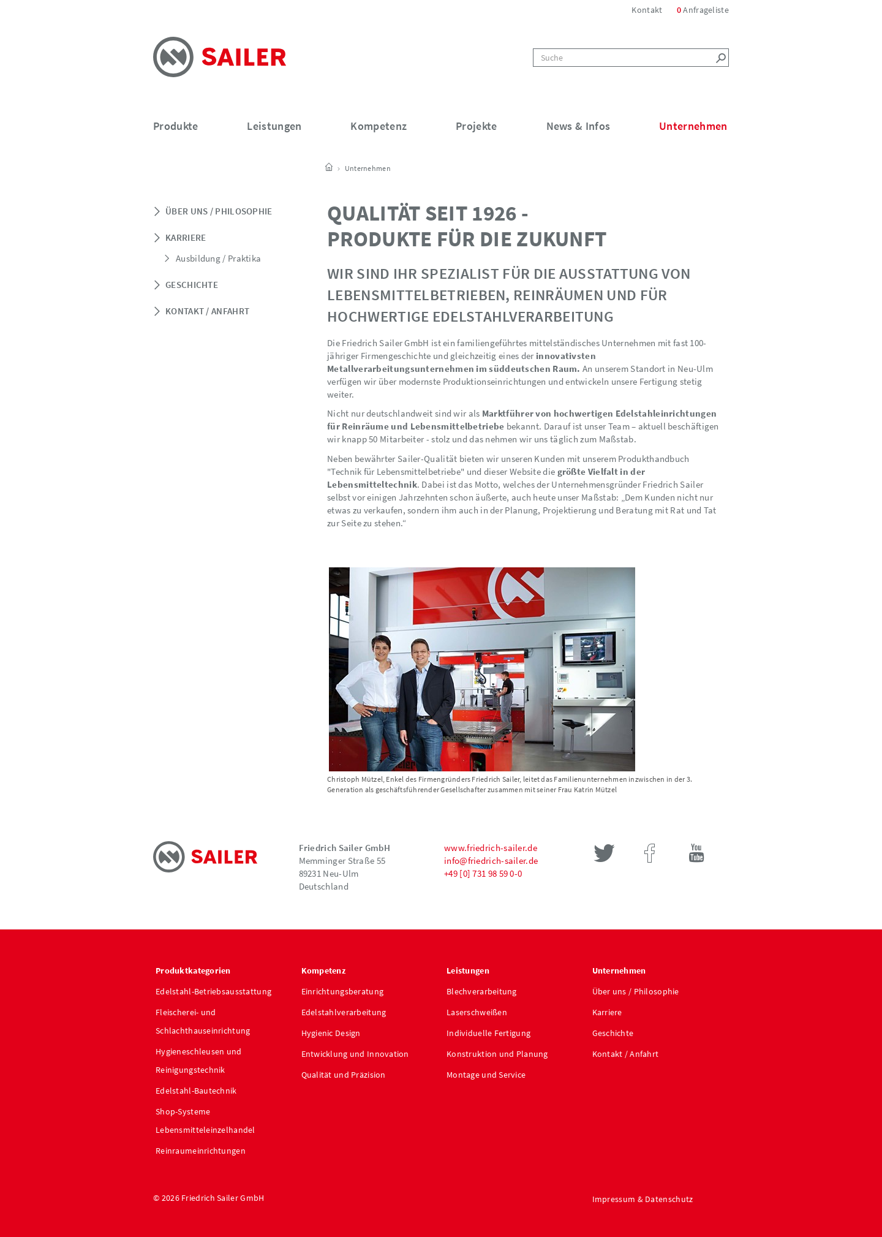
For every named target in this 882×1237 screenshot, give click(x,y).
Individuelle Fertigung (488, 1032)
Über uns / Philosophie (219, 211)
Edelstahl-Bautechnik (196, 1090)
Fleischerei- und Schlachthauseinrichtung (203, 1021)
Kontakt (647, 9)
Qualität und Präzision (343, 1074)
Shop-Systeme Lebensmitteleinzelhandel (205, 1120)
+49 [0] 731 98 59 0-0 (483, 873)
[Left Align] (719, 57)
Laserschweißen (477, 1012)
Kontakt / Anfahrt (207, 311)
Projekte (476, 126)
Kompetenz (378, 126)
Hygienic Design (331, 1032)
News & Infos (578, 126)
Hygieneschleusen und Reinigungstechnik (199, 1060)
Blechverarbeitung (482, 991)
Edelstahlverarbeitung (343, 1012)
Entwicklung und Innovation (355, 1053)
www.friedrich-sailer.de (490, 847)
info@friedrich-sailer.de (491, 860)
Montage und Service (486, 1074)
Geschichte (191, 284)
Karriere (185, 237)
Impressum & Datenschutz (642, 1199)
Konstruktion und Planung (497, 1053)
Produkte (175, 126)
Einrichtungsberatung (342, 991)
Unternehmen (693, 126)
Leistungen (274, 126)
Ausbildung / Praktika (218, 258)
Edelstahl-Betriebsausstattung (213, 991)
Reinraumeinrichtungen (201, 1150)
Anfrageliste (703, 9)
